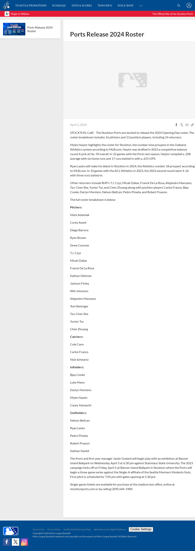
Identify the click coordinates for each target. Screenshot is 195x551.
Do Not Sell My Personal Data (77, 529)
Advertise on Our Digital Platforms (110, 529)
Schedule (59, 5)
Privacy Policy (54, 529)
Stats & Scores (82, 5)
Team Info (105, 5)
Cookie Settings (141, 529)
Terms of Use (38, 529)
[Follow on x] (15, 541)
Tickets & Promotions (30, 5)
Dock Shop (125, 5)
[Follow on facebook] (6, 541)
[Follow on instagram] (24, 541)
